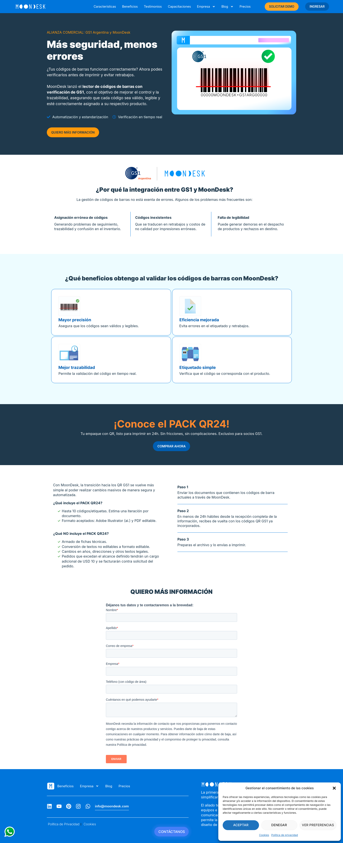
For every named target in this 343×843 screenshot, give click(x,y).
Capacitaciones (179, 6)
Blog (227, 6)
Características (105, 6)
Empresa (206, 6)
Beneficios (130, 6)
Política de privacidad (284, 835)
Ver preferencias (318, 825)
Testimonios (153, 6)
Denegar (279, 825)
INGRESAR (317, 6)
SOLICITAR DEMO (281, 6)
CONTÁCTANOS (171, 831)
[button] (334, 788)
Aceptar (240, 825)
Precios (245, 6)
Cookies (264, 835)
